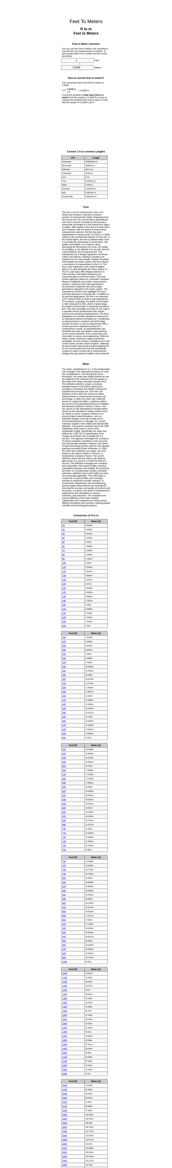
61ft (64, 791)
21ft (64, 609)
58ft (64, 778)
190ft (64, 1044)
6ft (63, 546)
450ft (64, 1165)
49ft (64, 733)
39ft (64, 691)
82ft (64, 886)
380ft (64, 1135)
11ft (64, 567)
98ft (64, 953)
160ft (64, 1019)
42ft (64, 704)
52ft (64, 753)
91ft (64, 924)
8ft (63, 554)
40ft (64, 696)
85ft (64, 899)
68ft (64, 820)
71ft (64, 833)
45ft (64, 717)
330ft (64, 1114)
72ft (64, 837)
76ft (64, 861)
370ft (64, 1131)
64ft (64, 803)
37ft (64, 683)
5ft (63, 542)
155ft (64, 1015)
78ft (64, 869)
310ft (64, 1106)
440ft (64, 1160)
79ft (64, 874)
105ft (64, 973)
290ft (64, 1098)
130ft (64, 994)
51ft (64, 749)
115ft (64, 981)
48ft (64, 729)
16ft (64, 588)
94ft (64, 936)
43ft (64, 708)
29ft (64, 650)
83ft (64, 890)
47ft (64, 725)
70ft (64, 829)
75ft (64, 849)
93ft (64, 932)
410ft (64, 1148)
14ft (64, 579)
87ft (64, 907)
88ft (64, 911)
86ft (64, 903)
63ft (64, 799)
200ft (64, 1053)
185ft (64, 1040)
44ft (64, 712)
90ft (64, 920)
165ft (64, 1023)
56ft (64, 770)
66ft (64, 812)
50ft (64, 737)
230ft (64, 1065)
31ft (64, 658)
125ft (64, 990)
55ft (64, 766)
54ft (64, 762)
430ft (64, 1156)
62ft (64, 795)
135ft (64, 998)
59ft (64, 783)
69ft (64, 824)
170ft (64, 1027)
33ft (64, 666)
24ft (64, 621)
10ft (64, 563)
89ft (64, 915)
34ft (64, 671)
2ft (63, 529)
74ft (64, 845)
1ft (63, 525)
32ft (64, 662)
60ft (64, 787)
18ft (64, 596)
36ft (64, 679)
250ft (64, 1073)
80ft (64, 878)
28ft (64, 645)
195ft (64, 1048)
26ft (64, 637)
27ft (64, 641)
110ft (64, 977)
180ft (64, 1036)
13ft (64, 575)
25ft (64, 625)
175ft (64, 1032)
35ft (64, 675)
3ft (63, 533)
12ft (64, 571)
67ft (64, 816)
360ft (64, 1127)
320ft (64, 1110)
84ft (64, 895)
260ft (64, 1085)
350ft (64, 1123)
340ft (64, 1119)
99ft (64, 957)
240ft (64, 1069)
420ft (64, 1152)
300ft (64, 1102)
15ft (64, 584)
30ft (64, 654)
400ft (64, 1144)
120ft (64, 986)
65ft (64, 808)
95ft (64, 941)
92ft (64, 928)
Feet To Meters (86, 21)
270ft (64, 1089)
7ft (63, 550)
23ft (64, 617)
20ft (64, 605)
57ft (64, 774)
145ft (64, 1007)
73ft (64, 841)
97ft (64, 949)
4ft (63, 538)
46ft (64, 721)
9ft (63, 559)
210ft (64, 1057)
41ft (64, 700)
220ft (64, 1061)
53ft (64, 757)
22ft (64, 613)
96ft (64, 945)
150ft (64, 1011)
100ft (64, 961)
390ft (64, 1139)
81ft (64, 882)
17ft (64, 592)
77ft (64, 865)
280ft (64, 1093)
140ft (64, 1002)
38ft (64, 687)
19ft (64, 600)
